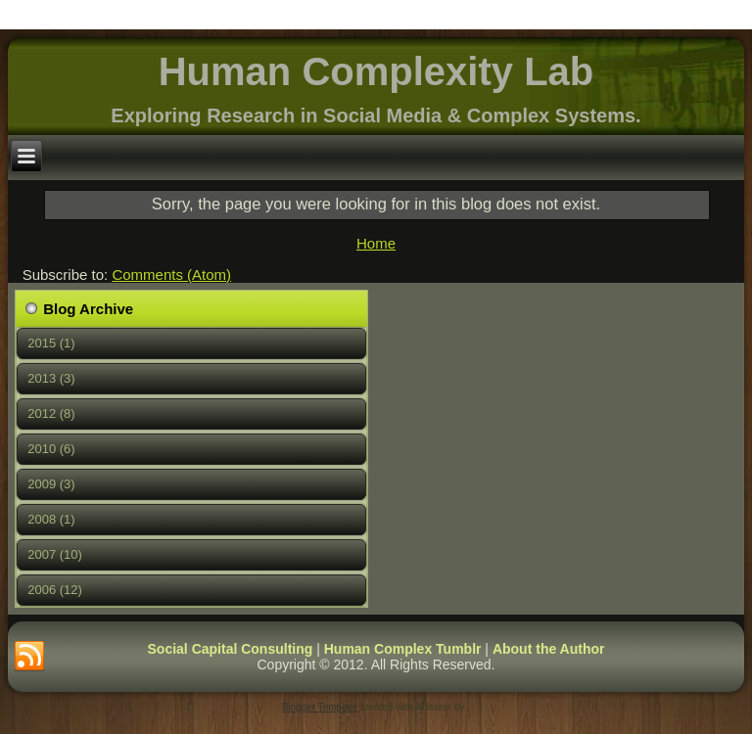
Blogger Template (320, 707)
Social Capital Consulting (230, 649)
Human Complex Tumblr (403, 649)
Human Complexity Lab (376, 71)
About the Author (549, 649)
